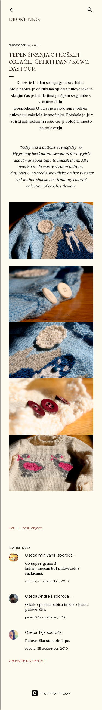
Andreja (45, 596)
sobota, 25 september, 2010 (46, 648)
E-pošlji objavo (30, 528)
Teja (42, 632)
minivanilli (47, 555)
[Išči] (90, 8)
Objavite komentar (27, 661)
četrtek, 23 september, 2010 (47, 581)
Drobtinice (24, 19)
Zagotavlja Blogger (51, 693)
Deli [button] (12, 528)
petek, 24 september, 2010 (46, 617)
